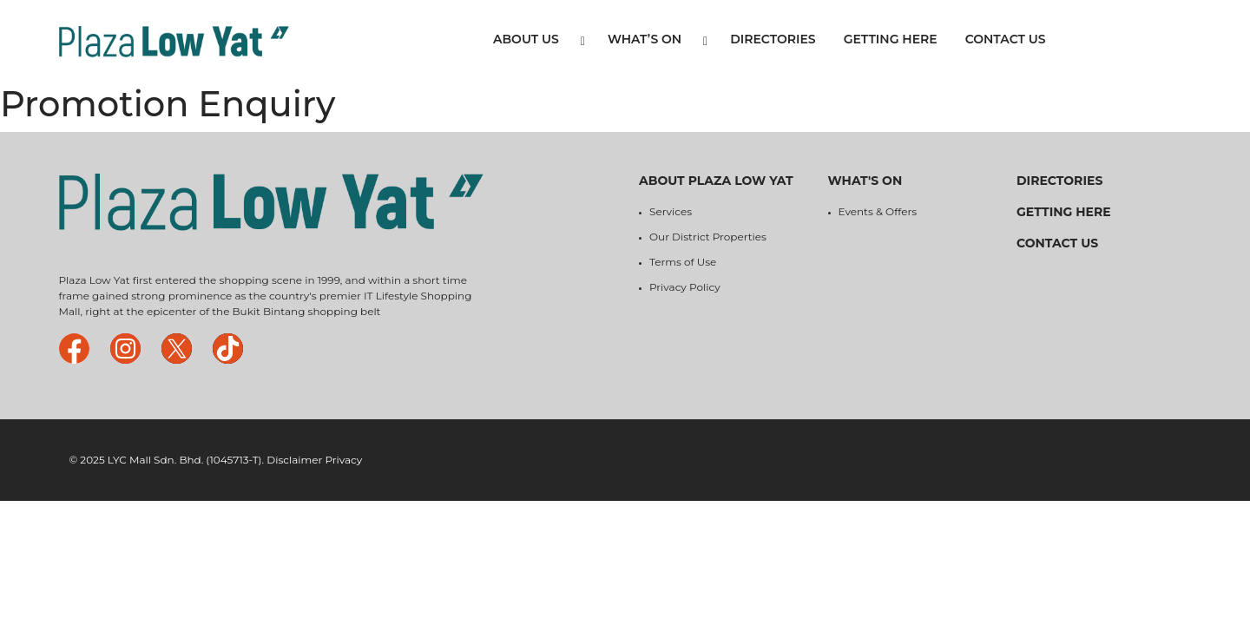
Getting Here (891, 39)
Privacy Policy (684, 286)
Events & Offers (878, 211)
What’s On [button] (657, 39)
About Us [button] (539, 39)
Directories (772, 39)
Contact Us (1005, 39)
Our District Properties (707, 236)
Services (670, 211)
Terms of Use (682, 261)
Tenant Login (1126, 41)
